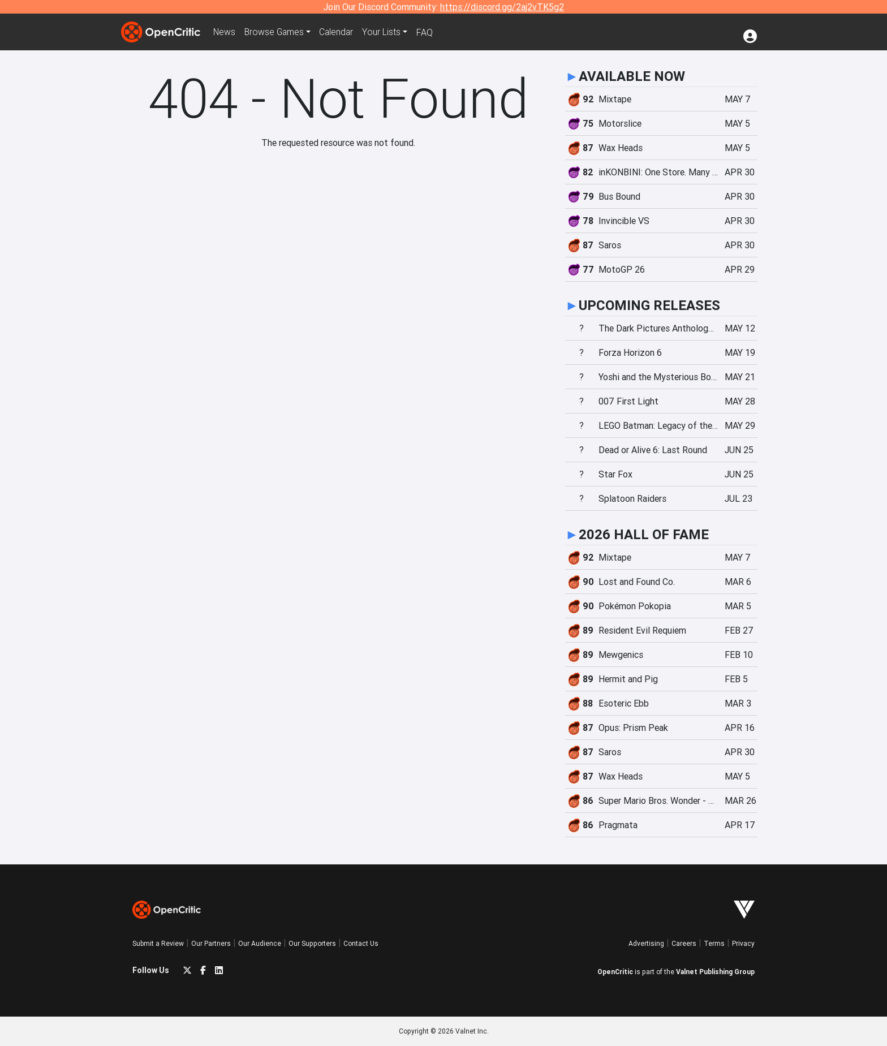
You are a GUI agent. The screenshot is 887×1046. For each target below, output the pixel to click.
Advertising (646, 943)
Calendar (340, 32)
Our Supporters (312, 943)
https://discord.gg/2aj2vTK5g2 (502, 6)
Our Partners (211, 943)
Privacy (743, 943)
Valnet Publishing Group (715, 971)
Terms (714, 943)
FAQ (428, 32)
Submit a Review (158, 943)
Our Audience (259, 943)
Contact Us (360, 943)
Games (276, 32)
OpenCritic (615, 971)
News (225, 32)
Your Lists (385, 32)
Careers (683, 943)
